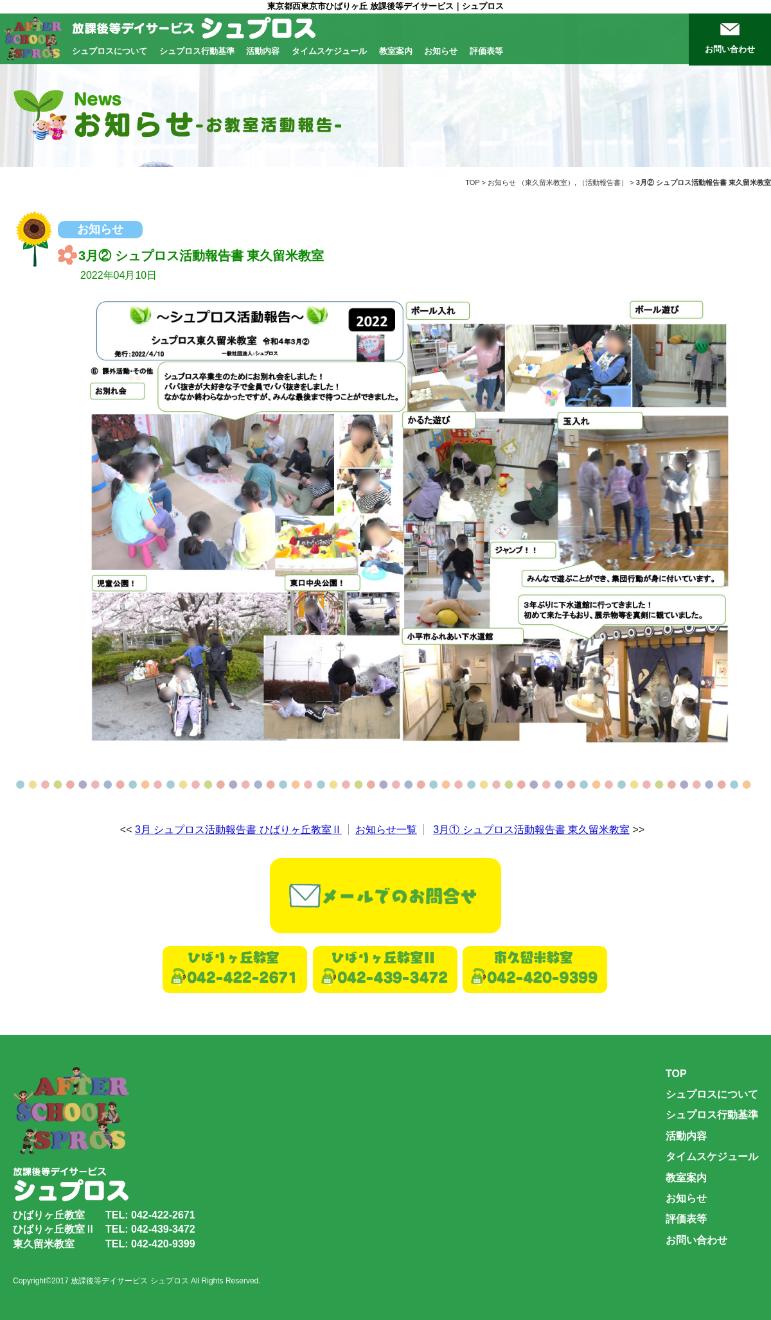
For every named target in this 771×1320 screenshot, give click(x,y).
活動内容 (262, 51)
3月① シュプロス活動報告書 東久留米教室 (531, 829)
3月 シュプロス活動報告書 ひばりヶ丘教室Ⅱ (238, 829)
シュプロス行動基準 (197, 51)
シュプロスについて (109, 51)
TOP (472, 182)
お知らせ (440, 51)
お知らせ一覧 (386, 829)
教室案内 (395, 51)
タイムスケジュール (329, 51)
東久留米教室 (546, 182)
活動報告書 (603, 182)
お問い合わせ (730, 49)
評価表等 (486, 51)
